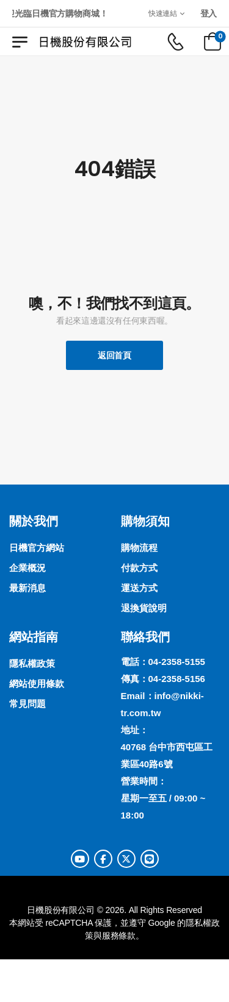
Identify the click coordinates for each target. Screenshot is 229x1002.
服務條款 (119, 935)
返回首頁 (114, 355)
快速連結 (162, 13)
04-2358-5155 (176, 661)
